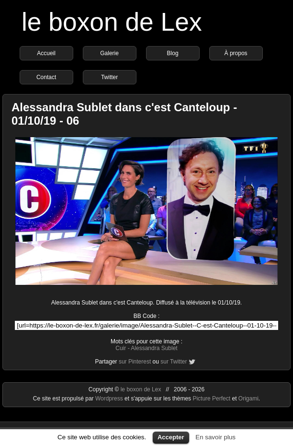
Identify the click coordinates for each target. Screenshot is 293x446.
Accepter (171, 437)
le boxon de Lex (112, 22)
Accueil (46, 53)
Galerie (109, 53)
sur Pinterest (135, 361)
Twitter (109, 77)
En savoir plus (215, 437)
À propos (236, 53)
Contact (46, 77)
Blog (173, 53)
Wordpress (109, 398)
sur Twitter (173, 361)
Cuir (120, 348)
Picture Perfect (211, 398)
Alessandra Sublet (154, 348)
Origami (248, 398)
